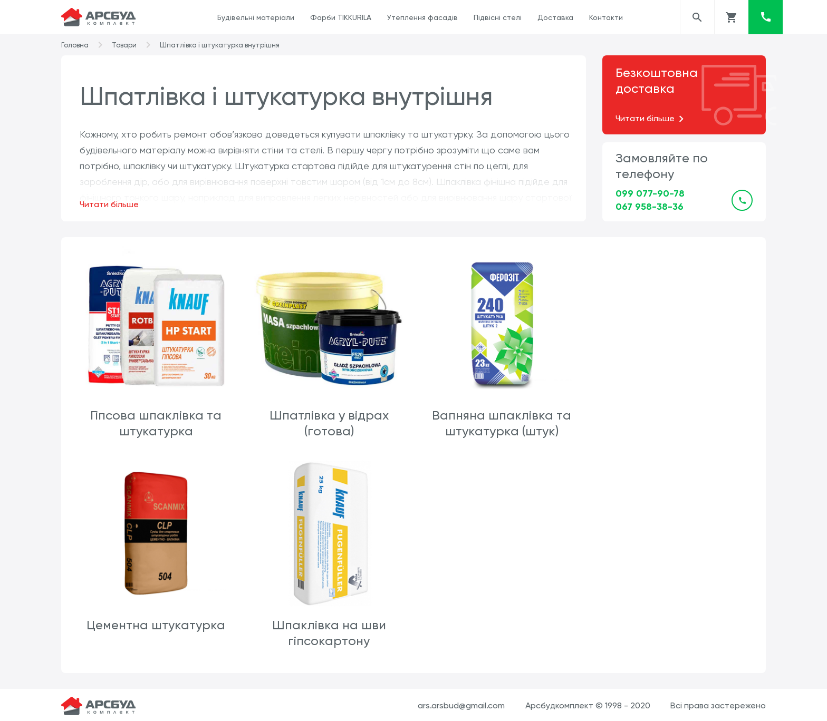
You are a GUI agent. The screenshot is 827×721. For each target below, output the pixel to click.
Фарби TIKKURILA (340, 17)
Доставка (555, 17)
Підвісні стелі (498, 17)
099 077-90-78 (650, 193)
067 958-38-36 (650, 206)
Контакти (606, 17)
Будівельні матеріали (255, 17)
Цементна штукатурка (671, 414)
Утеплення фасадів (422, 17)
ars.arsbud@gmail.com (461, 704)
